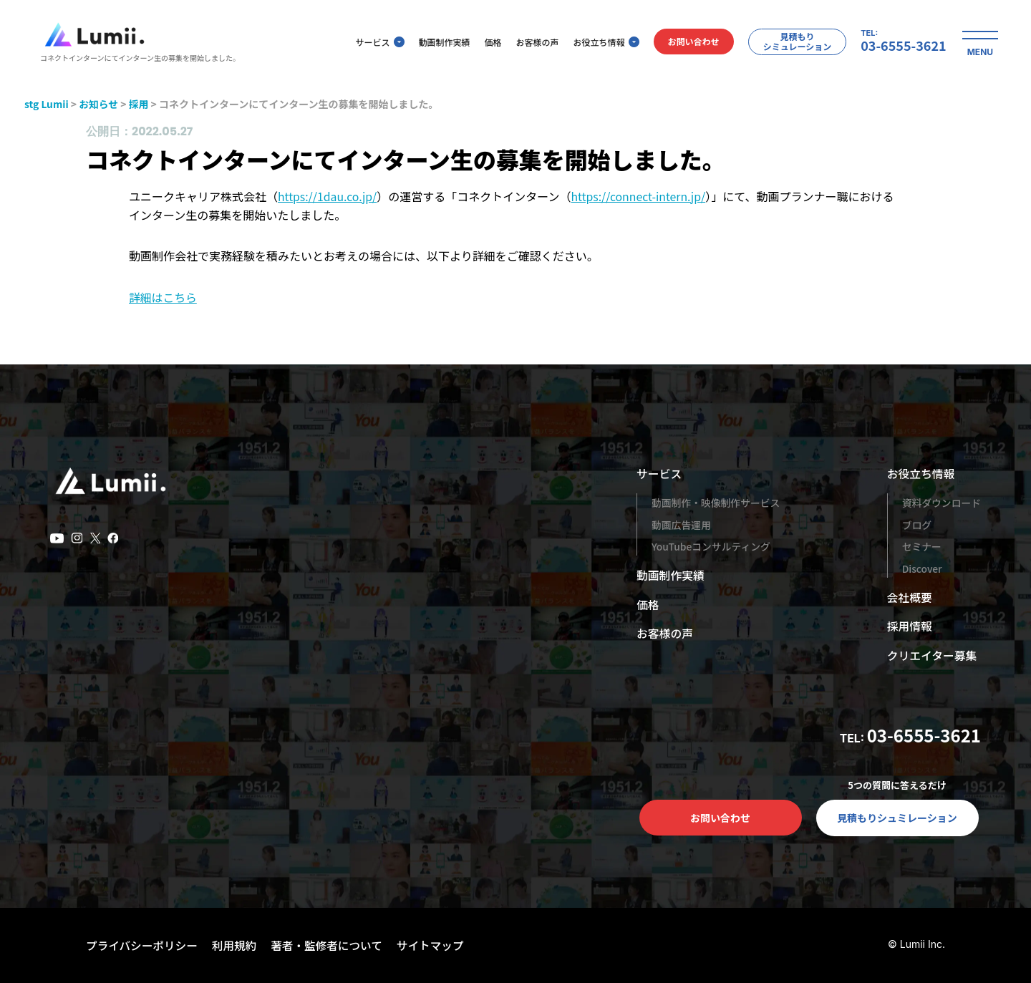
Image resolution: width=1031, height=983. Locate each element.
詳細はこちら (163, 297)
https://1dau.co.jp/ (328, 196)
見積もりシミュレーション (789, 43)
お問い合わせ (685, 43)
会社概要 (908, 597)
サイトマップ (437, 945)
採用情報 (908, 625)
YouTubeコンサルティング (712, 546)
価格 (484, 43)
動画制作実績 (436, 43)
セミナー (921, 546)
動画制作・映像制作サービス (717, 502)
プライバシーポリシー (143, 945)
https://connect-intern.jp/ (640, 196)
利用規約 (238, 945)
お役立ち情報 (598, 43)
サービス (371, 43)
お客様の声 (529, 43)
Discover (921, 568)
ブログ (916, 525)
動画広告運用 (682, 525)
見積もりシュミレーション (897, 817)
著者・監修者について (332, 945)
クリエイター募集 (931, 655)
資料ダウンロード (941, 502)
